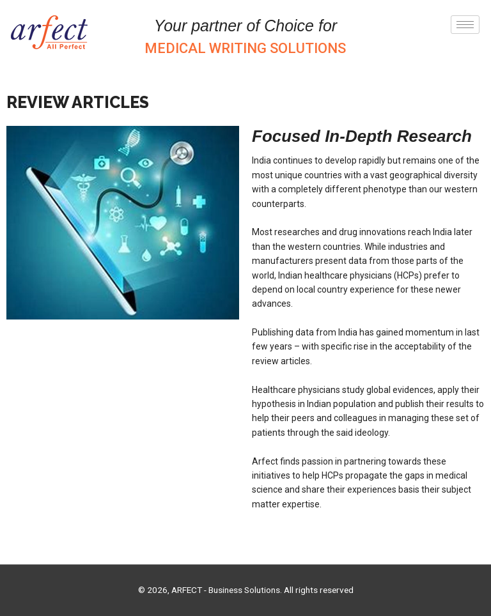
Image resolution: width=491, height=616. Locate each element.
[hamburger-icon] (465, 24)
